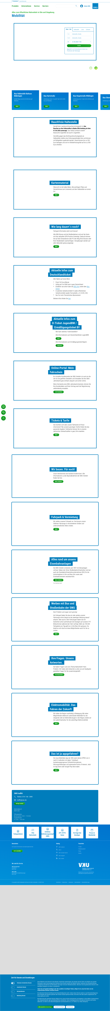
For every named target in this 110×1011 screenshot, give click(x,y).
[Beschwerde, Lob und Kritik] (3, 412)
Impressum (71, 882)
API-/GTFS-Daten (62, 832)
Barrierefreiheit (78, 882)
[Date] (79, 41)
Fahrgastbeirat (18, 832)
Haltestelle (76, 29)
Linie (82, 29)
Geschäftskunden (23, 1)
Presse (79, 851)
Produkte (15, 6)
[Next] (96, 68)
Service (37, 6)
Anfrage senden (19, 803)
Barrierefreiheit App (85, 882)
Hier (68, 49)
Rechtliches (58, 882)
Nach (69, 38)
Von (69, 34)
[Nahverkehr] (3, 406)
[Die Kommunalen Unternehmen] (86, 867)
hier (69, 298)
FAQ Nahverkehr (59, 674)
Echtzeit (88, 29)
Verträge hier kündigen (77, 832)
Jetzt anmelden (17, 851)
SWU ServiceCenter (16, 866)
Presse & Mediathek (92, 832)
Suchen (79, 45)
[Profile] (82, 6)
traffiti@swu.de (22, 800)
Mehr (17, 101)
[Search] (67, 6)
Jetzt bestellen (58, 392)
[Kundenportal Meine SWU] (87, 6)
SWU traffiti (14, 871)
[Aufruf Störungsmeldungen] (3, 418)
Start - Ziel (68, 29)
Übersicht (59, 345)
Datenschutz (64, 882)
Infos (58, 338)
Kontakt (79, 846)
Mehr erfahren (58, 481)
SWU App (76, 286)
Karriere (45, 6)
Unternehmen (26, 6)
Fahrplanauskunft (81, 848)
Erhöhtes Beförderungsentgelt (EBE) (47, 832)
